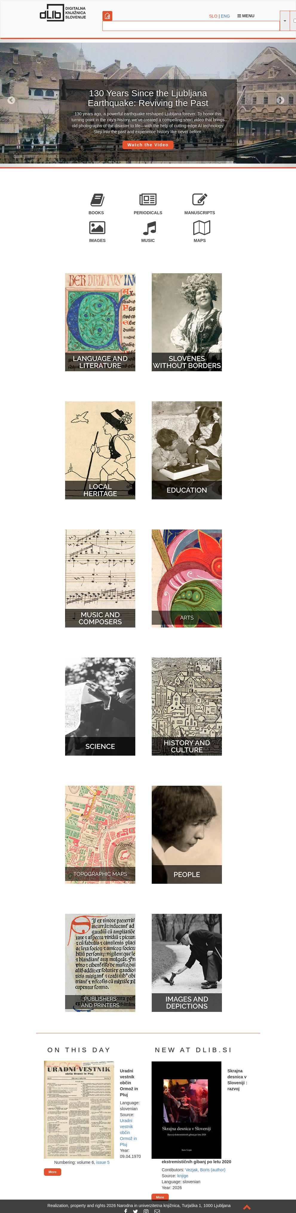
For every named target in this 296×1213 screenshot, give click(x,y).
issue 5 (102, 1162)
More (53, 1172)
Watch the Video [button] (147, 144)
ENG (225, 16)
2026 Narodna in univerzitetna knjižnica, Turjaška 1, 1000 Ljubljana (169, 1205)
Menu (245, 15)
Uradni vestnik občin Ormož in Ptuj (128, 1132)
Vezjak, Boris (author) (205, 1169)
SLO (213, 16)
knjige (182, 1175)
